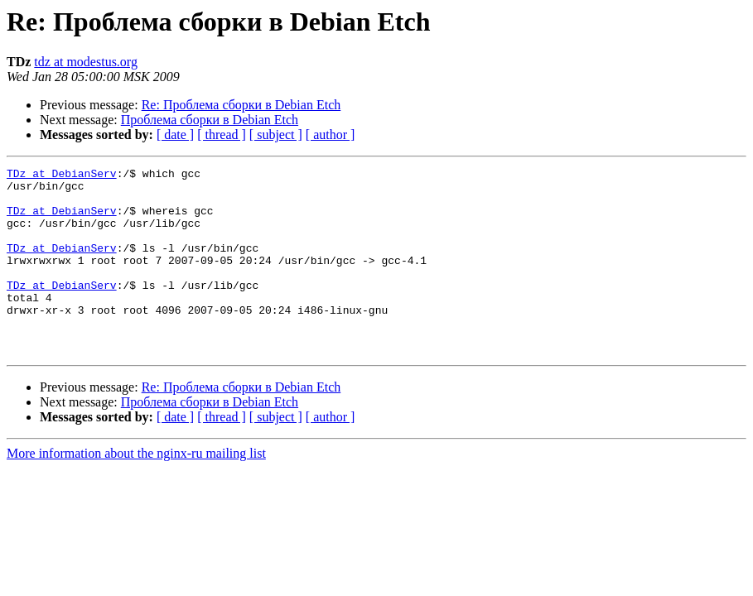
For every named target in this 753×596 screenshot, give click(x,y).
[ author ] (330, 134)
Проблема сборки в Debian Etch (209, 120)
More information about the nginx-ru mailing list (136, 490)
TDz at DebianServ (62, 175)
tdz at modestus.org (86, 62)
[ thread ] (221, 134)
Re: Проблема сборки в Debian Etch (241, 105)
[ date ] (175, 134)
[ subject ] (275, 134)
